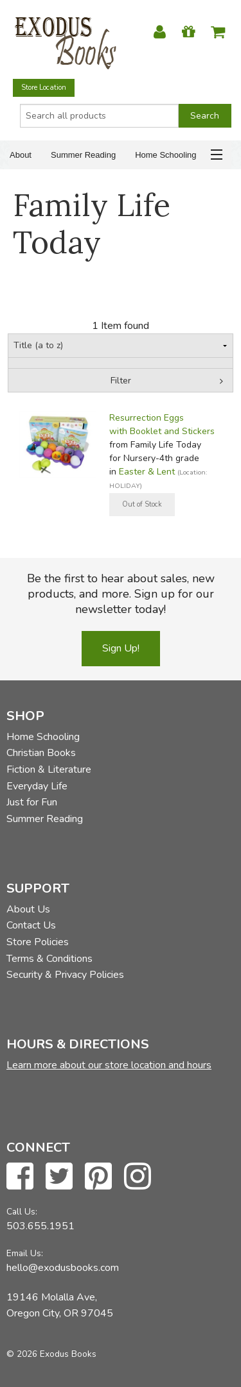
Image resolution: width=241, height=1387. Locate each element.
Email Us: (24, 1253)
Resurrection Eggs (146, 418)
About (20, 155)
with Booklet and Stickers (162, 431)
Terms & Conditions (49, 959)
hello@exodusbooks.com (62, 1268)
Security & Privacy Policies (65, 975)
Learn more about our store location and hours (108, 1065)
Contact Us (31, 925)
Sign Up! (120, 648)
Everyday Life (36, 786)
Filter (121, 380)
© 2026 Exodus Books (51, 1354)
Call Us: (21, 1212)
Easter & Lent (147, 472)
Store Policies (37, 942)
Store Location (43, 87)
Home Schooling (165, 155)
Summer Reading (83, 155)
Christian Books (41, 753)
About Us (28, 909)
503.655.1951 (40, 1226)
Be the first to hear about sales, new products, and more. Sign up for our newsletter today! (121, 594)
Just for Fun (31, 802)
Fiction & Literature (48, 769)
